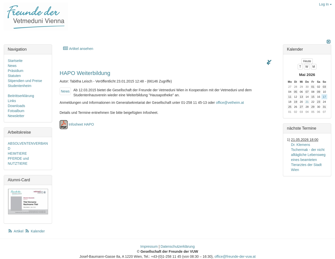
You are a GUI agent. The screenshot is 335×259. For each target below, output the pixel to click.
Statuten (14, 76)
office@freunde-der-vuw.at (235, 256)
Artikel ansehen (78, 48)
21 (306, 101)
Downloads (16, 106)
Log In (325, 4)
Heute (307, 61)
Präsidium (15, 71)
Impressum (149, 246)
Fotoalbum (16, 111)
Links (12, 101)
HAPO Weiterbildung (85, 73)
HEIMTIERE (17, 153)
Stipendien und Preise (25, 81)
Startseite (15, 61)
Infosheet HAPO (81, 124)
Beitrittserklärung (21, 96)
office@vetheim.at (230, 103)
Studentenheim (19, 86)
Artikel (16, 231)
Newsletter (16, 116)
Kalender (35, 231)
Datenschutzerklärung (177, 246)
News (65, 91)
